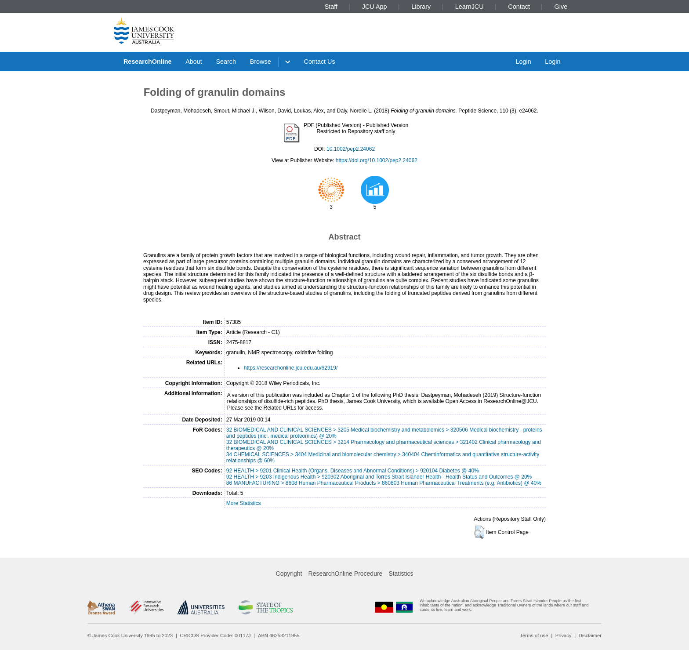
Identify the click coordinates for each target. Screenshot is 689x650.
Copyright (289, 573)
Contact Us (319, 61)
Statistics (400, 573)
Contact (519, 6)
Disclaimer (590, 635)
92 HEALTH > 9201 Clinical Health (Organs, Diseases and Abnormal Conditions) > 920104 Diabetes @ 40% (352, 471)
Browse (260, 61)
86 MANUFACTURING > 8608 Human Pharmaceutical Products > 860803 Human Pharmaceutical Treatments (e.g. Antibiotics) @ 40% (383, 483)
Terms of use (534, 635)
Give (561, 6)
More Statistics (243, 503)
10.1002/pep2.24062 (350, 149)
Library (421, 6)
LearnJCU (469, 6)
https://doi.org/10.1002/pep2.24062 (376, 160)
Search (226, 61)
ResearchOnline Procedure (345, 573)
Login (523, 61)
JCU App (374, 6)
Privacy (563, 635)
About (193, 61)
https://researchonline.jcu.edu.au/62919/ (290, 368)
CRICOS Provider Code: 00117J (215, 635)
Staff (331, 6)
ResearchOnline (147, 61)
